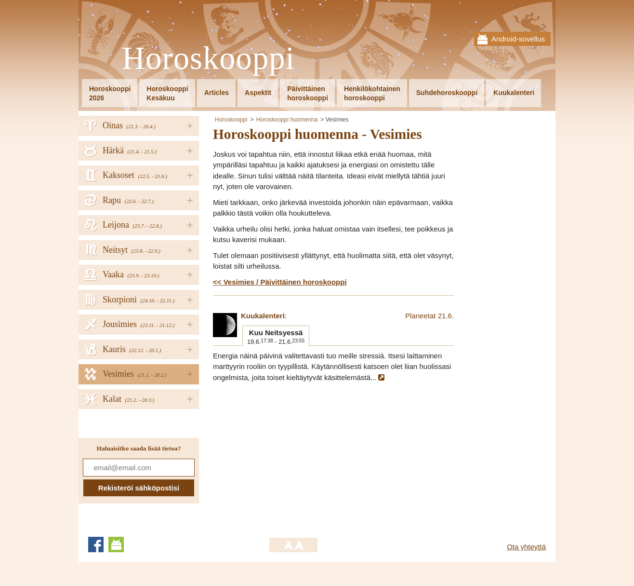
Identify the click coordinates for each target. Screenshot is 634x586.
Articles (216, 92)
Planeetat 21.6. (429, 316)
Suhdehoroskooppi (447, 92)
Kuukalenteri (513, 92)
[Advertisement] (294, 455)
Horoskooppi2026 (110, 93)
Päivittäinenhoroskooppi (307, 93)
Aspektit (258, 92)
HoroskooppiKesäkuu (167, 93)
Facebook (96, 544)
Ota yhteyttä (526, 547)
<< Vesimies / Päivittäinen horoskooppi (280, 282)
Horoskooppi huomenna (286, 119)
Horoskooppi (208, 58)
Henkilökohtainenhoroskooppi (372, 93)
